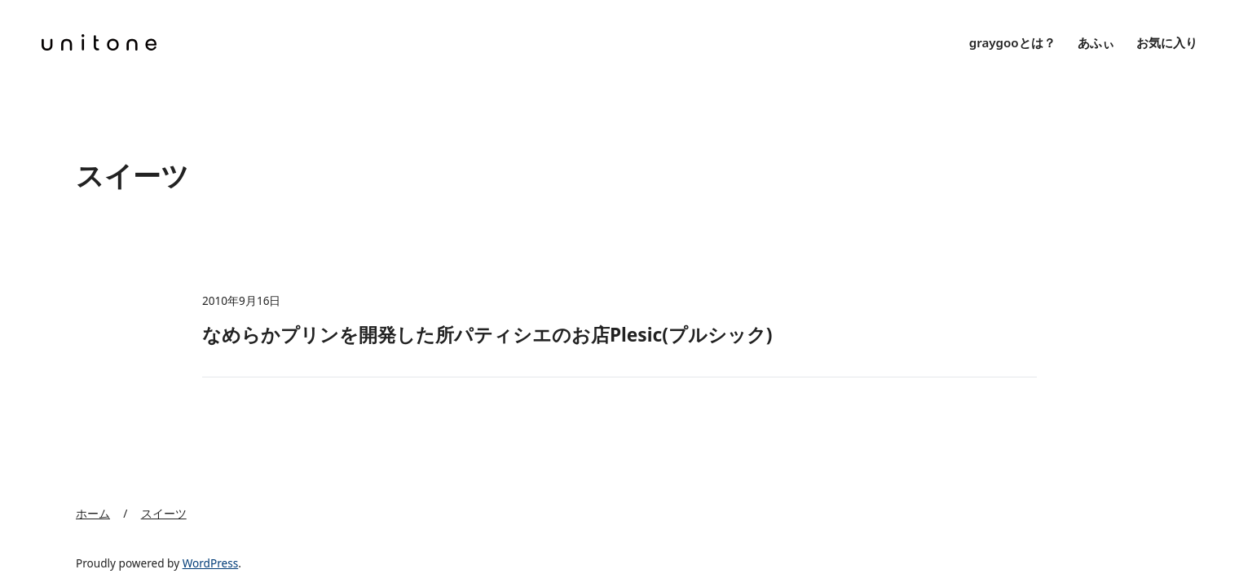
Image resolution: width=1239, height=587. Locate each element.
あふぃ (1096, 42)
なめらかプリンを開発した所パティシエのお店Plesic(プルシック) (487, 334)
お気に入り (1166, 42)
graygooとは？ (1012, 42)
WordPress (211, 563)
